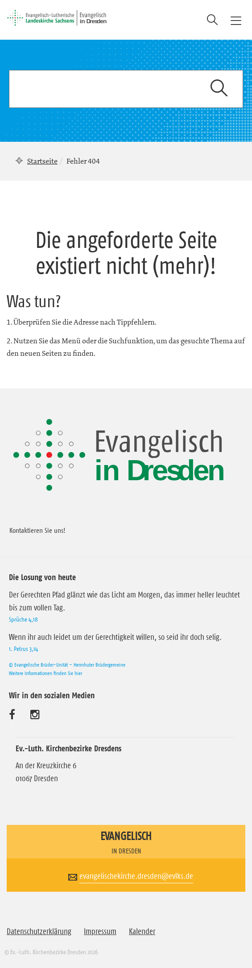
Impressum (100, 931)
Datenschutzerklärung (39, 931)
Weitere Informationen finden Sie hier (45, 673)
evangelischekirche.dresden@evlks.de (136, 876)
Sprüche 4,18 (23, 619)
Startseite (42, 161)
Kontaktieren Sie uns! (37, 530)
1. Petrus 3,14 (23, 649)
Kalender (142, 931)
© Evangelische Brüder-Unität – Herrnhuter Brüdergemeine (67, 664)
